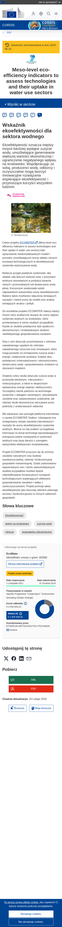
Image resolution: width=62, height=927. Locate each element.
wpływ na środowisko (17, 523)
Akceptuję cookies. (30, 914)
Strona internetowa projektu (24, 565)
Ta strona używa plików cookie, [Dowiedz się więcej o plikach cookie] (22, 902)
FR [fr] (25, 115)
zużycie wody (44, 523)
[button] (40, 13)
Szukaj (48, 14)
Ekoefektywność (14, 515)
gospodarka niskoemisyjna (37, 532)
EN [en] (11, 115)
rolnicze (9, 532)
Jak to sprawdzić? (49, 2)
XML (33, 679)
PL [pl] (40, 115)
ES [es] (18, 115)
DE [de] (4, 115)
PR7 (9, 32)
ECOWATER (28, 242)
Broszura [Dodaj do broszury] (17, 708)
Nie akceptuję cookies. (31, 921)
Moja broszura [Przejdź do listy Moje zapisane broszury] (41, 708)
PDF (33, 688)
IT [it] (33, 115)
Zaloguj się (33, 14)
